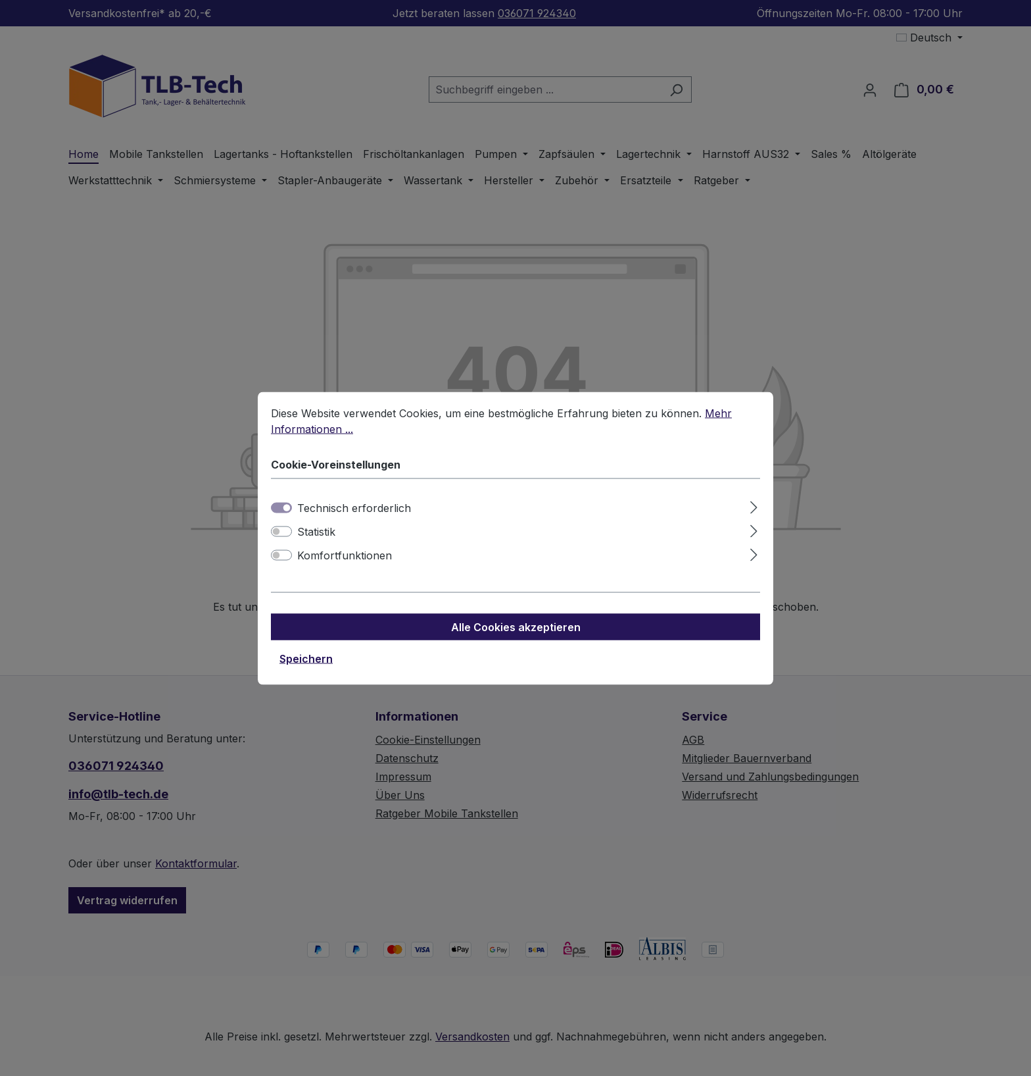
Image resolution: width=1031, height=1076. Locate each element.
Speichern (306, 670)
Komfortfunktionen (344, 566)
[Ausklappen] (754, 517)
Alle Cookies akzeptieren (516, 638)
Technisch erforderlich (354, 519)
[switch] (281, 543)
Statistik (316, 543)
